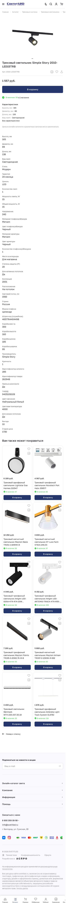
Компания (7, 790)
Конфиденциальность (30, 855)
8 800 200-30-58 (10, 820)
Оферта (47, 855)
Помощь (6, 804)
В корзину (32, 89)
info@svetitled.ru (10, 825)
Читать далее (22, 888)
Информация (8, 797)
